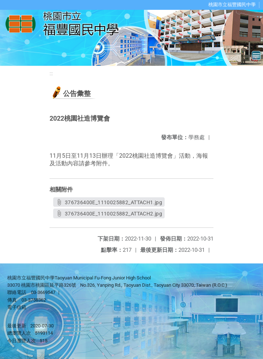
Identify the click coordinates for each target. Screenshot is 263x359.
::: (51, 73)
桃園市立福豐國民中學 (232, 4)
